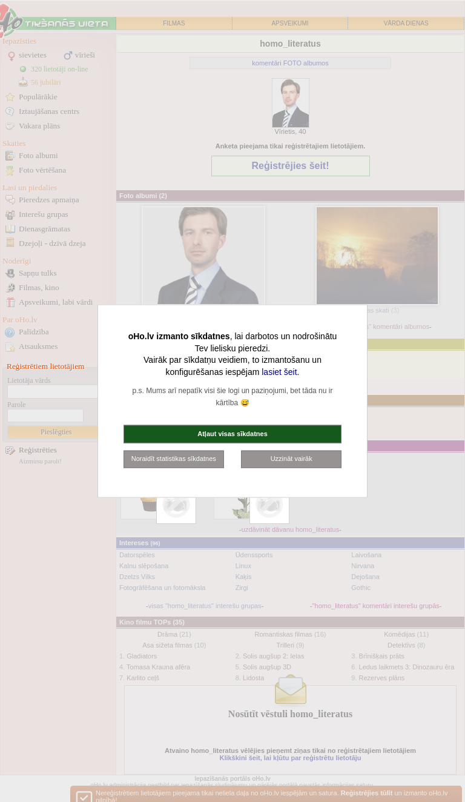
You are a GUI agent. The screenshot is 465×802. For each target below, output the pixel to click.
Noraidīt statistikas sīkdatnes (173, 458)
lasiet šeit (279, 371)
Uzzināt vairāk (291, 458)
